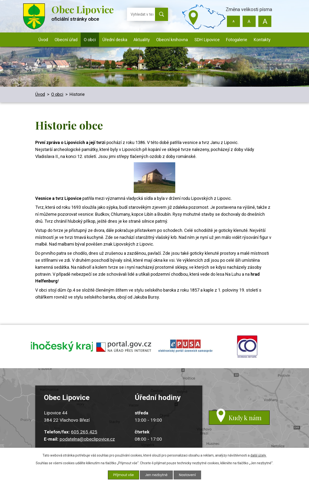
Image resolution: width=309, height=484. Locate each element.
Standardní (249, 21)
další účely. (258, 455)
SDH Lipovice (207, 39)
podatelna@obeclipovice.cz (87, 439)
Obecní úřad (66, 39)
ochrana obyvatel (247, 346)
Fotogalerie (236, 39)
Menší (233, 21)
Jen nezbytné (156, 474)
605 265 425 (84, 432)
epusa (185, 346)
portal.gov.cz (123, 346)
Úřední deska (114, 39)
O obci (90, 39)
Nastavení (187, 474)
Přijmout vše (123, 474)
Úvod (43, 39)
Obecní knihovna (172, 39)
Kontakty (262, 39)
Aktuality (141, 39)
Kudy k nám (245, 417)
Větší (265, 21)
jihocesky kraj (62, 346)
